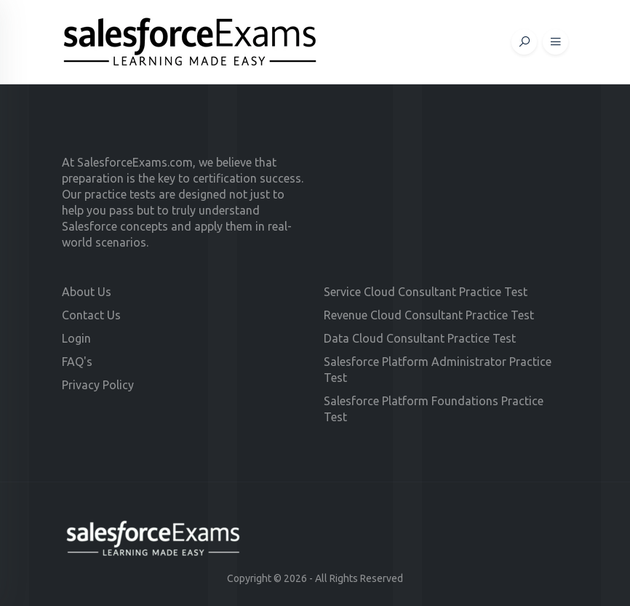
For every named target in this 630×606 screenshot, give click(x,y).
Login (76, 338)
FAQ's (77, 361)
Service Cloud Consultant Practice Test (425, 291)
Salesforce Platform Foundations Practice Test (433, 408)
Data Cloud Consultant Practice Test (420, 338)
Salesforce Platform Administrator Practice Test (437, 369)
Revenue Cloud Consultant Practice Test (429, 315)
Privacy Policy (98, 384)
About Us (86, 291)
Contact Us (91, 315)
